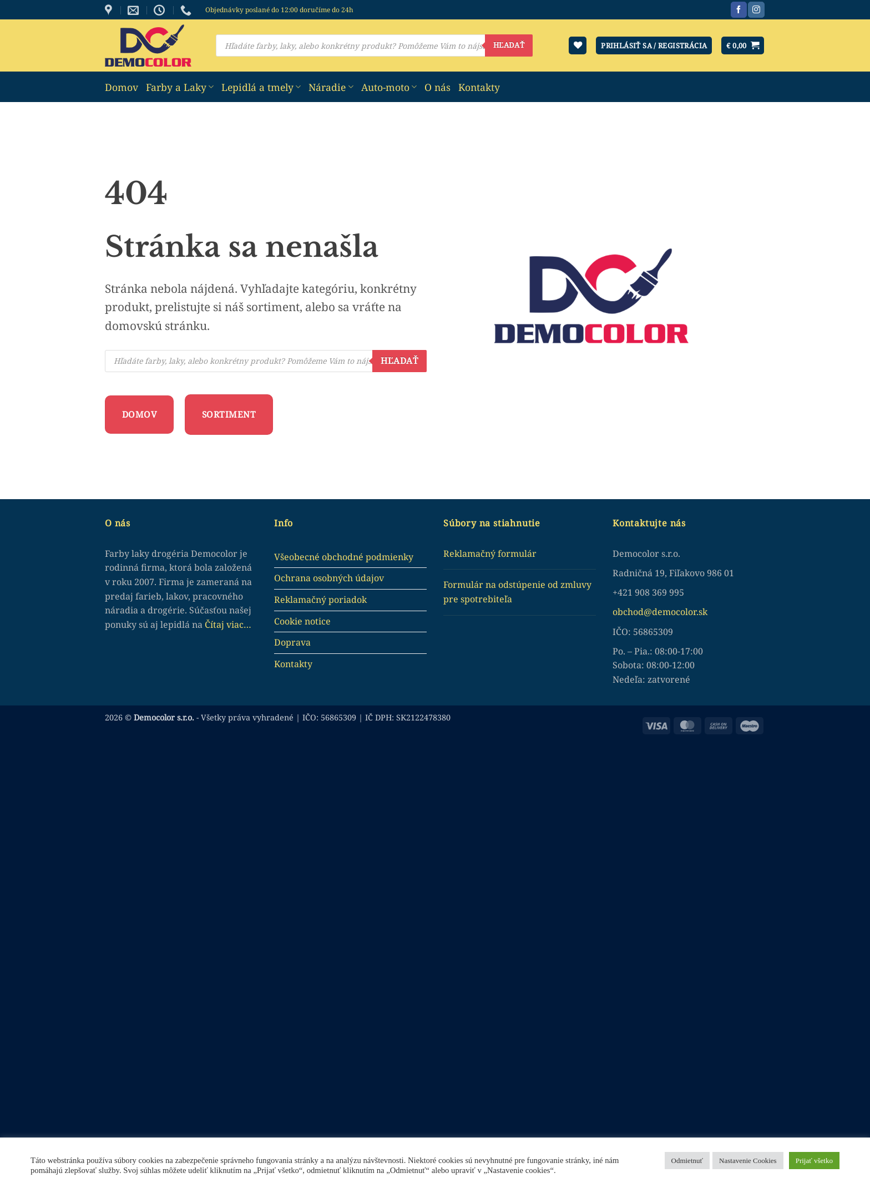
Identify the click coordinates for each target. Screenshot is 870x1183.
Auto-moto (389, 87)
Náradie (330, 87)
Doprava (292, 642)
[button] (742, 46)
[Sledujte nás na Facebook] (739, 10)
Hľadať (508, 45)
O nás (437, 87)
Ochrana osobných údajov (329, 578)
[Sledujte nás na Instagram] (756, 10)
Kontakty (479, 87)
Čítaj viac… (228, 624)
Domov (121, 87)
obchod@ (632, 612)
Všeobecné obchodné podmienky (343, 557)
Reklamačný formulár (490, 553)
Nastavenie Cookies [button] (748, 1160)
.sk (701, 612)
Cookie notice (302, 621)
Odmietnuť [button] (687, 1160)
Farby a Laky (180, 87)
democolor (674, 612)
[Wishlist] (577, 46)
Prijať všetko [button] (814, 1160)
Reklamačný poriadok (320, 599)
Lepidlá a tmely (261, 87)
